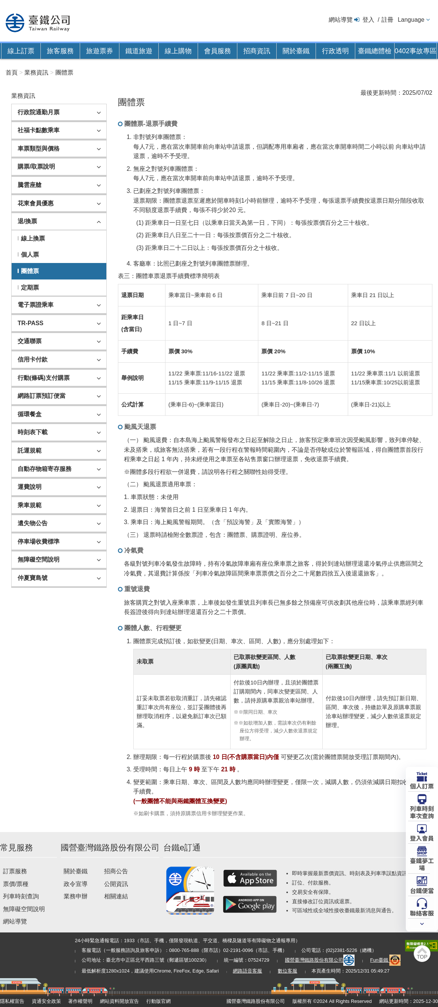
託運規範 (30, 450)
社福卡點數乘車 (39, 130)
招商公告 (116, 871)
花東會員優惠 (36, 203)
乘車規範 (30, 505)
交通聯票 (30, 341)
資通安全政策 (46, 1001)
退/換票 (27, 221)
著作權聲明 (80, 1001)
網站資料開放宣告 (119, 1001)
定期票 (30, 287)
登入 (368, 19)
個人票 (30, 254)
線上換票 (33, 238)
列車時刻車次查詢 (422, 811)
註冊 (387, 19)
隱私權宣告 (12, 1001)
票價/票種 (15, 884)
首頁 (12, 72)
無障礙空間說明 (39, 559)
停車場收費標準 (39, 541)
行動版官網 (158, 1001)
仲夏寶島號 (33, 578)
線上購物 (178, 51)
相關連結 (116, 896)
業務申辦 (76, 896)
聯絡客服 (422, 912)
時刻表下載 (33, 432)
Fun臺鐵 (385, 960)
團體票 (64, 72)
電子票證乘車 (36, 305)
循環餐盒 (30, 414)
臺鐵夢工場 (422, 863)
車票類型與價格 (39, 148)
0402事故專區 (416, 51)
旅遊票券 (99, 51)
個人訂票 (422, 785)
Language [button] (411, 19)
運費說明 (30, 487)
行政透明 (335, 51)
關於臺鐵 (296, 51)
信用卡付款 (33, 359)
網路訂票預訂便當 (42, 396)
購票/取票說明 (36, 166)
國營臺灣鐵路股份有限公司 (320, 960)
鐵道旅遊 (138, 51)
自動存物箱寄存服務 (45, 469)
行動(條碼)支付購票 (44, 378)
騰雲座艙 (30, 185)
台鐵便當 (422, 890)
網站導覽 (341, 19)
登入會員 (422, 838)
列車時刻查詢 (21, 896)
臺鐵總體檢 (375, 51)
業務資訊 (36, 72)
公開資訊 (116, 884)
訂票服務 (15, 871)
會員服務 (217, 51)
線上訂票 (20, 51)
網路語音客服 (247, 971)
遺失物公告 (33, 523)
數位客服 (287, 971)
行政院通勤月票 (39, 112)
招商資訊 (256, 51)
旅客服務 (60, 51)
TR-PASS (30, 323)
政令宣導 (76, 884)
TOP (422, 957)
